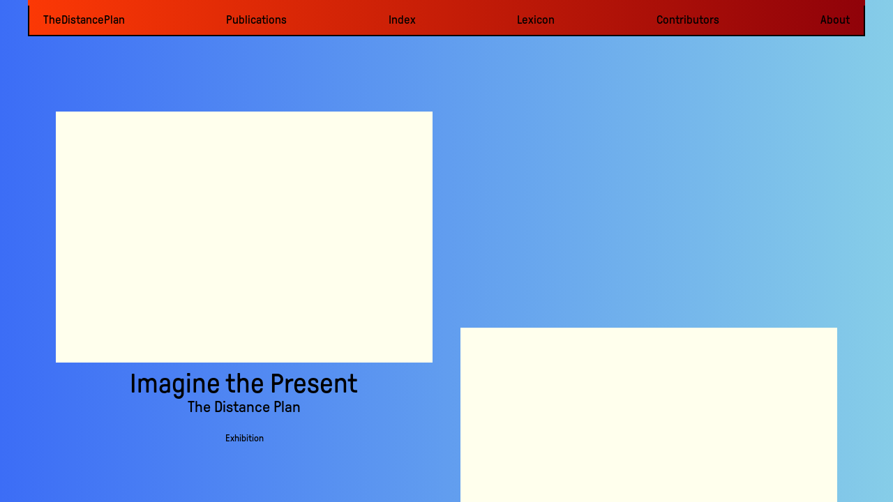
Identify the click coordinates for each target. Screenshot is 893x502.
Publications (256, 19)
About (835, 19)
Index (402, 19)
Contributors (687, 19)
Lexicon (536, 19)
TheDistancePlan (84, 19)
